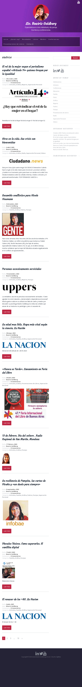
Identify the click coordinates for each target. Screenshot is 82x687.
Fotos (55, 97)
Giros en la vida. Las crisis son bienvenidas (66, 143)
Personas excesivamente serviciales (21, 269)
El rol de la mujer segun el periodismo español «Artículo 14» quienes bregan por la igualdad (25, 70)
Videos (43, 153)
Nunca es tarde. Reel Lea (60, 149)
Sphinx (58, 657)
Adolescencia (57, 82)
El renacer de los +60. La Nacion (20, 599)
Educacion (56, 91)
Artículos (12, 85)
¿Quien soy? (15, 39)
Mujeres (24, 85)
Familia (11, 210)
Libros (35, 39)
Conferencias (53, 39)
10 (18, 638)
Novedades (26, 39)
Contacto (30, 44)
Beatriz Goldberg (12, 81)
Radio (24, 153)
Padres (23, 210)
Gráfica (18, 85)
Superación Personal (35, 85)
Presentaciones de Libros (14, 44)
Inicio (6, 39)
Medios (43, 39)
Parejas (28, 210)
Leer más (7, 126)
